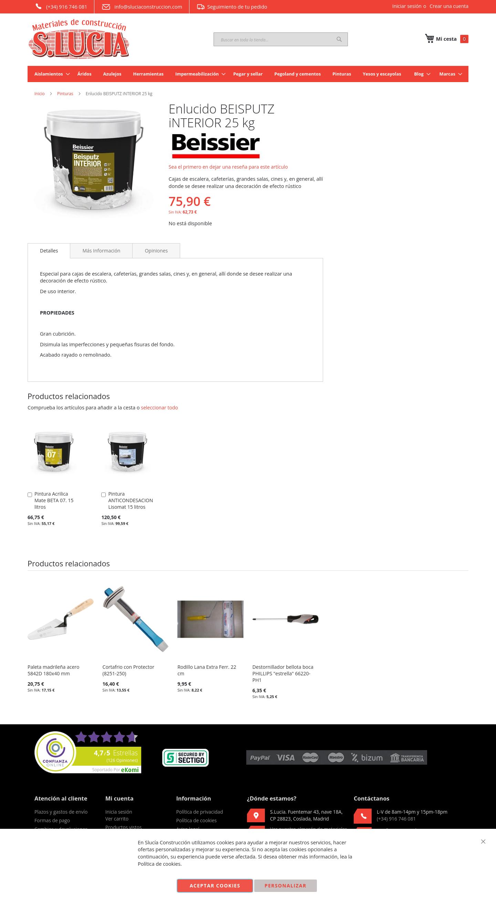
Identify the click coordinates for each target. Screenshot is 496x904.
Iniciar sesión (407, 6)
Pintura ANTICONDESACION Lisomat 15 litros (130, 500)
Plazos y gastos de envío (60, 811)
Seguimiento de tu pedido (231, 6)
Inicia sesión (118, 811)
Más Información (101, 250)
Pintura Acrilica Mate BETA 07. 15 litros (53, 500)
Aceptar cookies (215, 885)
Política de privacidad (199, 811)
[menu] (248, 74)
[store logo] (79, 39)
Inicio (39, 94)
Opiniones (156, 250)
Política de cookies (196, 820)
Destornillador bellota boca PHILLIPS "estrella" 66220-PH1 (282, 673)
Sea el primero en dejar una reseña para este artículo (228, 166)
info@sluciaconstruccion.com (141, 7)
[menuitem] (50, 74)
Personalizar (286, 885)
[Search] (339, 39)
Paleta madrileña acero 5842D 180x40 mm (53, 670)
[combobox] (281, 39)
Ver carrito (116, 818)
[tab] (49, 250)
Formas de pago (52, 820)
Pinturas (65, 94)
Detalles (49, 250)
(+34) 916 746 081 (60, 6)
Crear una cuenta (449, 6)
